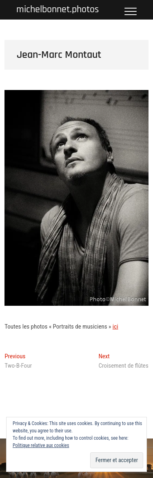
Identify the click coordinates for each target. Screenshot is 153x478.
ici (115, 326)
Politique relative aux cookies (41, 445)
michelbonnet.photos (57, 9)
